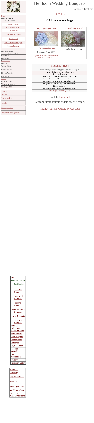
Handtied (64, 97)
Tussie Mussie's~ (59, 108)
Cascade (75, 108)
